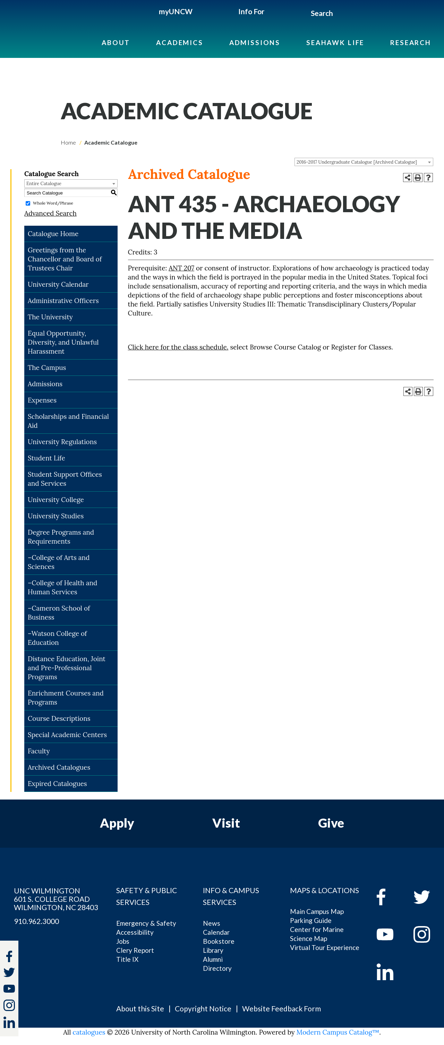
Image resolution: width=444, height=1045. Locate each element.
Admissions (255, 42)
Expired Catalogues (57, 783)
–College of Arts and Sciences (59, 562)
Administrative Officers (63, 300)
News (211, 923)
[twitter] (9, 973)
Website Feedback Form (281, 1008)
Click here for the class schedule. (178, 347)
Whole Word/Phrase (53, 203)
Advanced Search (50, 213)
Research (410, 42)
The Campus (47, 367)
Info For (251, 11)
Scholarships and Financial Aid (68, 421)
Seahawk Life (335, 42)
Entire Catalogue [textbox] (43, 184)
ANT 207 (181, 268)
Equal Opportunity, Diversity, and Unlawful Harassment (63, 342)
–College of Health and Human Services (62, 587)
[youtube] (390, 934)
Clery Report (135, 950)
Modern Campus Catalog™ (338, 1032)
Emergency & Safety (146, 923)
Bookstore (218, 941)
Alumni (213, 959)
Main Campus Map (317, 911)
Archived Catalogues (59, 767)
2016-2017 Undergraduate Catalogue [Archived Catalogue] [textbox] (357, 162)
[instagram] (9, 1005)
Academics (179, 42)
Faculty (39, 751)
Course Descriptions (59, 718)
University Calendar (58, 284)
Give (331, 822)
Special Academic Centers (67, 735)
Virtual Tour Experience (324, 947)
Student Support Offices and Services (65, 478)
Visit (226, 822)
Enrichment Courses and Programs (66, 697)
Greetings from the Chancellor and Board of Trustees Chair (65, 259)
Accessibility (135, 932)
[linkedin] (390, 972)
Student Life (46, 458)
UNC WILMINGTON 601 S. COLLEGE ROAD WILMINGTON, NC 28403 (56, 899)
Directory (217, 968)
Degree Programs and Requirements (61, 536)
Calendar (216, 932)
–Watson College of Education (57, 638)
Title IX (127, 959)
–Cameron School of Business (59, 612)
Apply (117, 822)
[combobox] (363, 162)
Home (68, 142)
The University (50, 317)
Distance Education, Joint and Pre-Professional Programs (66, 668)
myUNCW (176, 11)
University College (56, 499)
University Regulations (62, 442)
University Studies (56, 516)
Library (213, 950)
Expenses (42, 400)
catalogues (88, 1032)
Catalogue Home (53, 234)
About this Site (140, 1008)
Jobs (122, 941)
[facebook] (390, 897)
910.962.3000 (36, 921)
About (116, 42)
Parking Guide (311, 920)
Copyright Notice (203, 1008)
